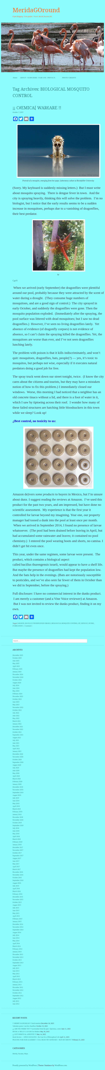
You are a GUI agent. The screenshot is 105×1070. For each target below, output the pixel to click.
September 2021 (18, 735)
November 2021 (18, 729)
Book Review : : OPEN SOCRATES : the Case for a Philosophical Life (36, 1037)
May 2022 (16, 718)
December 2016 (18, 872)
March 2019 (17, 809)
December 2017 (18, 847)
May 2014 (16, 941)
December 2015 (18, 897)
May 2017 (16, 864)
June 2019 (16, 801)
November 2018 (18, 820)
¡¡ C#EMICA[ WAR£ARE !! (37, 107)
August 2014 (17, 932)
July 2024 (16, 685)
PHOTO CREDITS (69, 78)
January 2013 (17, 985)
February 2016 (17, 894)
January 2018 (17, 845)
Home (15, 78)
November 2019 (18, 790)
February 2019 (17, 812)
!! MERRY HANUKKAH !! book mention (27, 1023)
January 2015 (17, 921)
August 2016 (17, 883)
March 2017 (17, 869)
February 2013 (17, 982)
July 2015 (16, 908)
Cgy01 (15, 281)
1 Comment (27, 626)
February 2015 (17, 919)
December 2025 (18, 655)
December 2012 (18, 987)
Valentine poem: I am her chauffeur (24, 1026)
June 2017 (16, 861)
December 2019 (18, 787)
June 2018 (16, 831)
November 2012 (18, 990)
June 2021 (16, 743)
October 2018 (17, 823)
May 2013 (16, 974)
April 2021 (16, 749)
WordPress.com (61, 1065)
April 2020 (16, 776)
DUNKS (91, 623)
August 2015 (17, 905)
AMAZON (21, 623)
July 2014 (16, 935)
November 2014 (18, 927)
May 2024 (16, 691)
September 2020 (18, 762)
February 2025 (17, 669)
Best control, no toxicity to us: (35, 421)
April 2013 (16, 976)
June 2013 (16, 971)
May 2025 (16, 663)
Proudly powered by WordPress (25, 1065)
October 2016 (17, 878)
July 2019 (16, 798)
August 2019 (17, 795)
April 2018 (16, 836)
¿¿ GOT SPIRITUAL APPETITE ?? (24, 1034)
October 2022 (17, 710)
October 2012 (17, 993)
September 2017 (18, 856)
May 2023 (16, 705)
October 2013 (17, 960)
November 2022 (18, 707)
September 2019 (18, 792)
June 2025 (16, 661)
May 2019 (16, 803)
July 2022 (16, 713)
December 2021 (18, 727)
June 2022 (16, 716)
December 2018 (18, 817)
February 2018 (17, 842)
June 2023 (16, 702)
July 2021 (16, 740)
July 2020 (16, 768)
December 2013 (18, 954)
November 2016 (18, 875)
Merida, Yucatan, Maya (20, 1054)
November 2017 (18, 850)
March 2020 (17, 779)
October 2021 (17, 732)
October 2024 (17, 680)
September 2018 (18, 825)
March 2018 (17, 839)
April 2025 (16, 666)
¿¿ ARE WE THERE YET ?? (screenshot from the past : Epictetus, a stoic (37, 1029)
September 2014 (18, 930)
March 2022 (17, 721)
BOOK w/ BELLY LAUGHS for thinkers (26, 1032)
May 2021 (16, 746)
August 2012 (17, 998)
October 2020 (17, 760)
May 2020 (16, 773)
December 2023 (18, 696)
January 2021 (17, 751)
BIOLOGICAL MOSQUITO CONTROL (64, 623)
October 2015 (17, 902)
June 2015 (16, 910)
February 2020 (17, 781)
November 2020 (18, 757)
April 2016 (16, 889)
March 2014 (17, 946)
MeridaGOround (36, 10)
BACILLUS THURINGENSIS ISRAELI (38, 623)
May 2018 (16, 834)
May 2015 (16, 913)
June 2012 (16, 1004)
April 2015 (16, 916)
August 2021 (17, 738)
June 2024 (16, 688)
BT (79, 623)
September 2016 (18, 880)
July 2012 (16, 1001)
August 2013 (17, 965)
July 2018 (16, 828)
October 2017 (17, 853)
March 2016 (17, 891)
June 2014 (16, 938)
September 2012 (18, 996)
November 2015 (18, 899)
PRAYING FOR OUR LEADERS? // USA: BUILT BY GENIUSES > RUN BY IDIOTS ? (42, 1040)
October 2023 (17, 699)
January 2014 (17, 952)
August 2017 (17, 858)
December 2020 (18, 754)
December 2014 (18, 924)
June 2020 (16, 770)
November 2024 (18, 677)
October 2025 (17, 658)
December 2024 (18, 674)
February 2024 (17, 694)
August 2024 (17, 683)
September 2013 (18, 963)
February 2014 (17, 949)
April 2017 (16, 867)
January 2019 (17, 814)
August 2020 (17, 765)
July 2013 (16, 968)
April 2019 (16, 806)
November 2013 (18, 957)
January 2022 (17, 724)
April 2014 (16, 943)
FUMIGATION (18, 626)
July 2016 (16, 886)
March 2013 (17, 979)
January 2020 (17, 784)
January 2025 (17, 672)
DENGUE (84, 623)
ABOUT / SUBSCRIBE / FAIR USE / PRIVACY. (39, 78)
